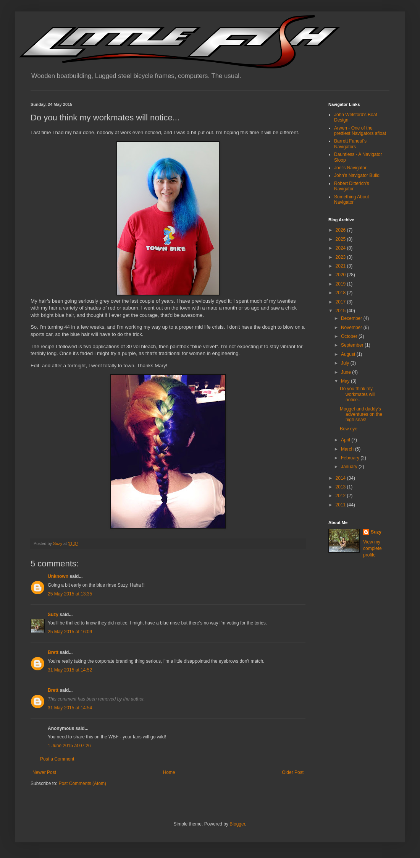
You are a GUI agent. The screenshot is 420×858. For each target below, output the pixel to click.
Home (169, 772)
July (346, 363)
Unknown (58, 576)
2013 (341, 487)
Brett (53, 652)
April (346, 440)
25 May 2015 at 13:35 (70, 594)
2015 (341, 310)
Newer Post (44, 772)
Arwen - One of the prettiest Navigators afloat (360, 130)
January (350, 466)
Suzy (53, 614)
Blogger (237, 824)
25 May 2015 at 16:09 (70, 631)
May (346, 381)
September (353, 345)
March (348, 449)
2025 (341, 239)
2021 (341, 266)
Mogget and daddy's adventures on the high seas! (361, 414)
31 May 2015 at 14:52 (70, 670)
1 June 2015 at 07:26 (69, 745)
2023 (341, 257)
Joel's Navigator (350, 167)
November (352, 327)
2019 (341, 284)
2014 (341, 478)
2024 (341, 248)
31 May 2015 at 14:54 (70, 707)
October (350, 336)
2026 (341, 230)
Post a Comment (57, 759)
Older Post (293, 772)
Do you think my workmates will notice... (357, 394)
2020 (341, 274)
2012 (341, 495)
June (346, 372)
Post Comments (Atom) (82, 783)
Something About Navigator (351, 199)
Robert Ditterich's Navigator (351, 186)
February (350, 458)
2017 (341, 302)
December (352, 318)
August (349, 354)
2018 (341, 292)
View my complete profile (372, 548)
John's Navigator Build (357, 175)
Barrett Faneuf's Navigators (350, 143)
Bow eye (348, 428)
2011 (341, 505)
